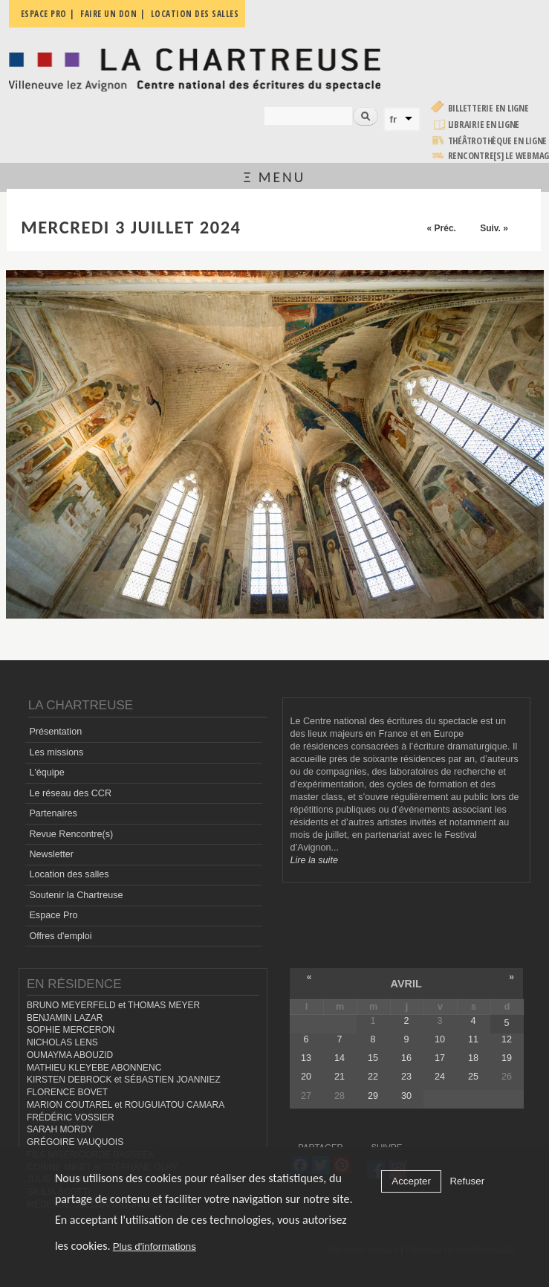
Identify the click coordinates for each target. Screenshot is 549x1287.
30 (406, 1096)
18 (473, 1058)
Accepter (411, 1181)
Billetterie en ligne (488, 108)
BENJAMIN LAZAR (65, 1018)
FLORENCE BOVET (67, 1092)
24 (440, 1076)
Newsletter (51, 854)
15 (373, 1058)
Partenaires (53, 813)
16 (406, 1058)
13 (306, 1058)
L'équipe (46, 772)
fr (393, 119)
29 (373, 1096)
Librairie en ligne (484, 124)
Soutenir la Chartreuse (76, 895)
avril (406, 984)
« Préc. (441, 228)
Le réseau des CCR (70, 793)
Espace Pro (53, 915)
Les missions (56, 752)
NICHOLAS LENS (62, 1042)
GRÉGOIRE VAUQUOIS (75, 1142)
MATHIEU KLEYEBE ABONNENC (94, 1067)
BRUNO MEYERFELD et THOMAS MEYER (113, 1005)
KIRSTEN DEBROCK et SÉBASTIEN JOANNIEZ (124, 1079)
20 (306, 1076)
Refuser (466, 1181)
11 (473, 1039)
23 (406, 1076)
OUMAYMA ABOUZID (70, 1055)
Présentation (55, 731)
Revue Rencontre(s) (71, 834)
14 (339, 1058)
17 (440, 1058)
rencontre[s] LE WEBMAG (499, 155)
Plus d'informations (154, 1246)
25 (473, 1076)
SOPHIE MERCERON (70, 1030)
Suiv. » (494, 228)
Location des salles (68, 874)
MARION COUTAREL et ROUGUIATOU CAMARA (125, 1105)
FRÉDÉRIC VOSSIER (70, 1117)
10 (440, 1039)
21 (339, 1076)
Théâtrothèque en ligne (498, 141)
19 (506, 1058)
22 (373, 1076)
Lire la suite (314, 860)
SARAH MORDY (60, 1129)
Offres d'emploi (60, 936)
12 (506, 1039)
